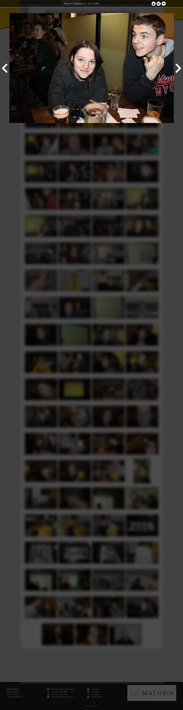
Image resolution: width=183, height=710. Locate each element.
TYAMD (96, 3)
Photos (67, 3)
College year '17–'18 (81, 3)
